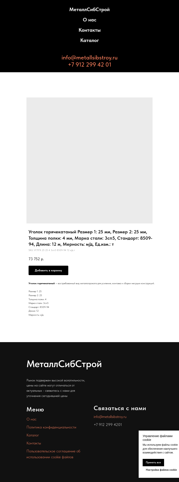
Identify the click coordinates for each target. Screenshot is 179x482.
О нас (89, 20)
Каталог (89, 40)
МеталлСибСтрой (89, 9)
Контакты (90, 30)
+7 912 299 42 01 (89, 64)
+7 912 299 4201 (108, 424)
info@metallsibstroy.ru (90, 57)
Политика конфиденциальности (51, 427)
